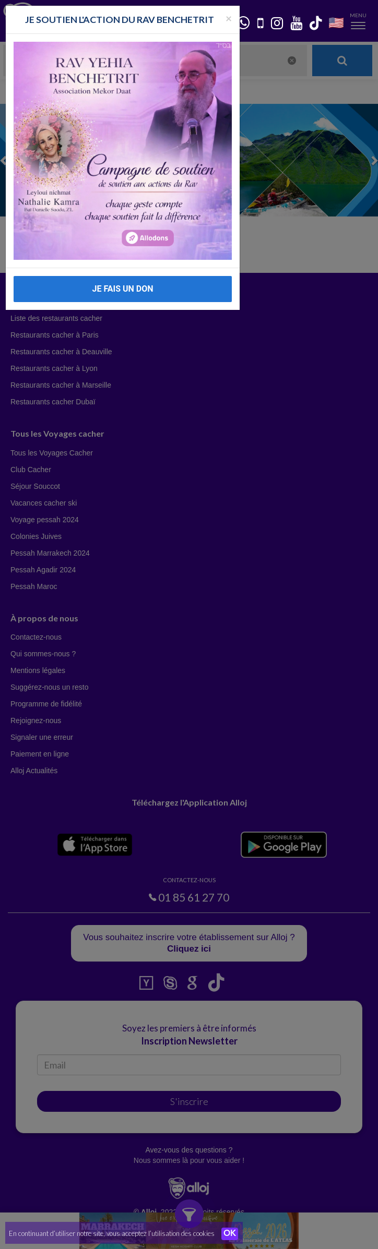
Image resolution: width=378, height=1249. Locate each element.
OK (229, 1234)
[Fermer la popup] (229, 18)
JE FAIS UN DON (122, 289)
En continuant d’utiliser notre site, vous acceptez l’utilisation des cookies (112, 1233)
